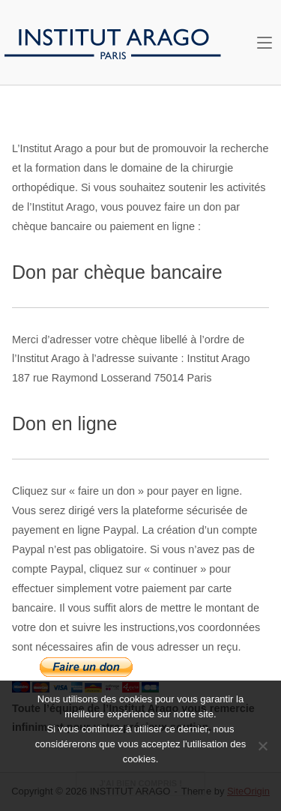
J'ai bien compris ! (140, 783)
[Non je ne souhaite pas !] (262, 745)
